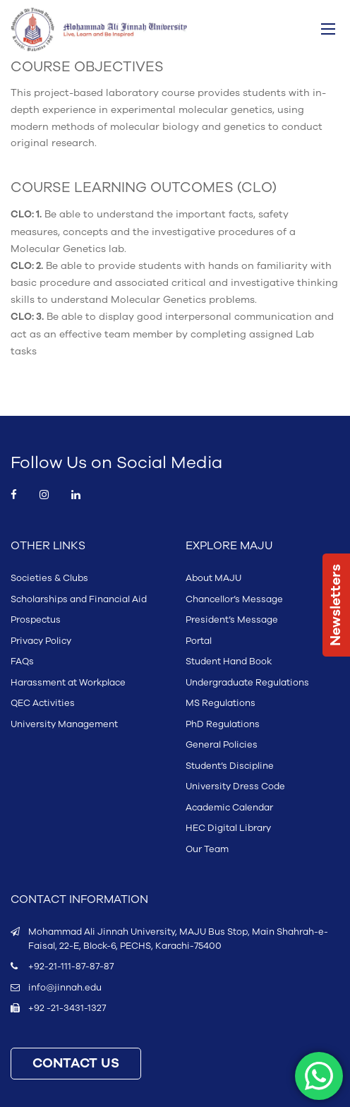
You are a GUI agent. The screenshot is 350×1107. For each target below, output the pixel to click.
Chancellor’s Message (234, 599)
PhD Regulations (223, 724)
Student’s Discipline (230, 766)
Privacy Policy (41, 641)
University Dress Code (235, 786)
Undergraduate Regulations (247, 682)
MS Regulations (220, 703)
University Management (64, 724)
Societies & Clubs (49, 578)
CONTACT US (75, 1063)
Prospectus (36, 620)
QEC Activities (43, 703)
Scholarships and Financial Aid (79, 599)
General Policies (222, 744)
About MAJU (213, 578)
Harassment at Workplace (68, 682)
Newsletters (336, 605)
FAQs (22, 661)
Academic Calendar (229, 807)
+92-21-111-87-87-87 (71, 966)
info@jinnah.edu (65, 987)
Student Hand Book (229, 661)
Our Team (207, 849)
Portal (199, 641)
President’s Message (232, 620)
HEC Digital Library (228, 828)
